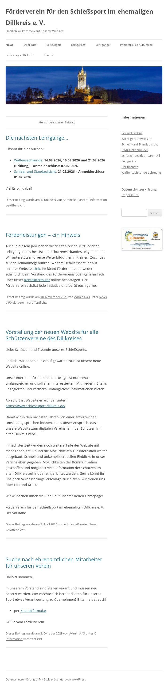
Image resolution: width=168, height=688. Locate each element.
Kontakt (49, 55)
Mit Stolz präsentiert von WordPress (62, 679)
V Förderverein (16, 302)
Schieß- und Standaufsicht (35, 171)
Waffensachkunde (28, 160)
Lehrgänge (103, 45)
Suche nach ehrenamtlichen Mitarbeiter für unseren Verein (54, 562)
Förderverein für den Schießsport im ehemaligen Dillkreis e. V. (79, 17)
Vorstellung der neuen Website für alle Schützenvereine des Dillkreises (52, 334)
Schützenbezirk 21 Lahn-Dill (140, 155)
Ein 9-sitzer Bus (131, 133)
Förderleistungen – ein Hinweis (43, 234)
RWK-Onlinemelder (134, 150)
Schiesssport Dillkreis (20, 55)
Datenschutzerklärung (138, 189)
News (9, 45)
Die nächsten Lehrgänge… (37, 137)
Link (37, 268)
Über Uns (30, 45)
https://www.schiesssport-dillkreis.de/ (35, 406)
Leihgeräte (78, 45)
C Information (97, 200)
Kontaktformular (37, 280)
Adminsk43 (70, 200)
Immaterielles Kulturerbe (136, 45)
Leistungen (54, 45)
